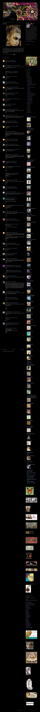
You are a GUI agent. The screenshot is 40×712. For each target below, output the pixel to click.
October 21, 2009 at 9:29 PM (11, 104)
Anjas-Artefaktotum (8, 265)
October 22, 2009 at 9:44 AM (16, 166)
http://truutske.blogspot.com (9, 205)
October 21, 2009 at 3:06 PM (10, 60)
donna (6, 186)
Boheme (28, 89)
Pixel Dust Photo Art (30, 344)
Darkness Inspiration (30, 481)
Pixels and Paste (29, 471)
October (29, 80)
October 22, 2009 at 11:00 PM (19, 205)
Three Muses (29, 141)
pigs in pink (29, 389)
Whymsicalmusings (30, 280)
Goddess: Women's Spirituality (30, 452)
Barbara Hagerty (8, 311)
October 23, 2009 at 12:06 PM (12, 253)
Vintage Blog (29, 202)
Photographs (29, 282)
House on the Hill (28, 608)
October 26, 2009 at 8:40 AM (13, 302)
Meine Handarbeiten (8, 166)
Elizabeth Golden (8, 149)
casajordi (28, 263)
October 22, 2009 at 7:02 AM (13, 144)
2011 (27, 73)
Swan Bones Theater (30, 403)
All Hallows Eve (29, 81)
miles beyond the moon (30, 364)
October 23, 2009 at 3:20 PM (16, 265)
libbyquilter (7, 302)
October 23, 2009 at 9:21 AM (13, 232)
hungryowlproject (28, 625)
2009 (27, 76)
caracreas (28, 361)
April (28, 109)
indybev (6, 115)
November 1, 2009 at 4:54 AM (12, 328)
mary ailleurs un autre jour (31, 475)
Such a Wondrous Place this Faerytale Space (31, 240)
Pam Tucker (7, 109)
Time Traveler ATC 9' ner (31, 95)
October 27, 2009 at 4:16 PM (15, 311)
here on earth (29, 154)
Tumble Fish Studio (30, 233)
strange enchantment (30, 301)
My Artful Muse (29, 185)
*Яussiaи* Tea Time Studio (31, 482)
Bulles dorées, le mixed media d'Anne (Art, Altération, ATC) (32, 397)
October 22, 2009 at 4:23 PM (12, 186)
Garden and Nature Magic (31, 464)
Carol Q (6, 248)
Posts (27, 702)
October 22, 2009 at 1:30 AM (13, 126)
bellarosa (27, 620)
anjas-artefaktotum (30, 161)
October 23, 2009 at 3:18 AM (13, 211)
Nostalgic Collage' (30, 355)
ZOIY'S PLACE (29, 414)
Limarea (6, 161)
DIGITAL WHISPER (30, 420)
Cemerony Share (29, 427)
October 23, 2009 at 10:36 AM (11, 243)
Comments (28, 704)
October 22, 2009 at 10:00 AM (14, 173)
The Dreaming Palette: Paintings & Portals (30, 308)
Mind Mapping (29, 99)
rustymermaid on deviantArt (30, 603)
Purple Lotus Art (29, 440)
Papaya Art (27, 609)
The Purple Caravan (30, 365)
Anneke (6, 121)
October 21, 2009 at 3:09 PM (16, 65)
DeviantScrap (28, 596)
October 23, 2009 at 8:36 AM (14, 224)
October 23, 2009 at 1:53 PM (12, 258)
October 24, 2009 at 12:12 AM (11, 275)
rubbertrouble (28, 614)
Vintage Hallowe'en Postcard (31, 84)
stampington (27, 621)
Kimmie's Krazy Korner (30, 476)
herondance (27, 622)
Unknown (6, 232)
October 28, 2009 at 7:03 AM (13, 317)
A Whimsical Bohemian (30, 160)
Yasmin (28, 147)
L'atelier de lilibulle (30, 426)
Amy (6, 104)
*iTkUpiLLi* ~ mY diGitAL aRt (31, 222)
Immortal (28, 85)
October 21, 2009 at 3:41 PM (12, 76)
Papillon (28, 88)
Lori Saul (33, 23)
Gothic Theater (29, 96)
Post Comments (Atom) (10, 351)
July (28, 105)
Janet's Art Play (29, 214)
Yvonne (6, 76)
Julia (6, 275)
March (29, 110)
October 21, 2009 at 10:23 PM (13, 109)
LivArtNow (7, 211)
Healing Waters (28, 607)
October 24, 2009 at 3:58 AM (11, 281)
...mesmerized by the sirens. (31, 395)
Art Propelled (29, 257)
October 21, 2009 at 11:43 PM (12, 115)
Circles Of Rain (29, 135)
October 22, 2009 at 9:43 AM (12, 161)
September (29, 102)
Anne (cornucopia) (8, 291)
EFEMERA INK (29, 246)
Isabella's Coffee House (30, 455)
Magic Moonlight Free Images (31, 325)
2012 (27, 72)
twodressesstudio (30, 377)
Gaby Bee (7, 144)
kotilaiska (6, 317)
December (29, 77)
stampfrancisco (28, 615)
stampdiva (27, 613)
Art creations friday (30, 470)
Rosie (6, 131)
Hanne (6, 253)
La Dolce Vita (29, 122)
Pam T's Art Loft (29, 179)
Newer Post (4, 349)
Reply (6, 62)
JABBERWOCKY (29, 371)
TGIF (22, 51)
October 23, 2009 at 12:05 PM (12, 248)
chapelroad (27, 619)
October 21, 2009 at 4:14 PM (12, 81)
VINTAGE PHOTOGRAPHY (31, 208)
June (28, 106)
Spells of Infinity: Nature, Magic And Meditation (31, 295)
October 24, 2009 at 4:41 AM (16, 291)
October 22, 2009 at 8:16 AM (15, 149)
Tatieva (6, 328)
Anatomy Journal (29, 100)
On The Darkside (29, 461)
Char (6, 243)
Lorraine (6, 258)
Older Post (22, 349)
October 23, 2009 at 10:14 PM (15, 270)
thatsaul (27, 610)
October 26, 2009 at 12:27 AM (12, 297)
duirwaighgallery (28, 616)
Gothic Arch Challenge (30, 433)
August (29, 103)
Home (14, 349)
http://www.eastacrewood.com (30, 597)
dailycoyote (27, 626)
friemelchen (7, 126)
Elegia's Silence (29, 269)
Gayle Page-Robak (8, 65)
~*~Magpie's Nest (8, 270)
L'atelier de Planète (30, 319)
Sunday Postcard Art (30, 128)
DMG (6, 281)
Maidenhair (29, 92)
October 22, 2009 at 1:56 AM (11, 131)
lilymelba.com (29, 191)
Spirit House (29, 91)
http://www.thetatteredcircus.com (31, 604)
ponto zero (28, 446)
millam (6, 297)
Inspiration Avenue (30, 331)
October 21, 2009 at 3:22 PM (14, 71)
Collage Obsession (30, 289)
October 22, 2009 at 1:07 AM (12, 121)
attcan (28, 454)
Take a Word (29, 148)
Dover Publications (28, 602)
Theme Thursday (12, 48)
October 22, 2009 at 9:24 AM (14, 154)
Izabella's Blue (29, 362)
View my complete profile (30, 41)
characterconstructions (29, 627)
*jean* (6, 81)
